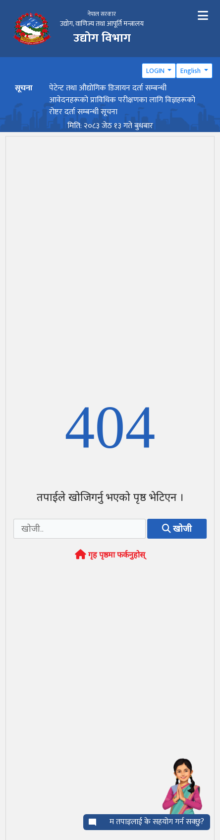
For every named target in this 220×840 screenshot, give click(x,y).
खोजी (177, 530)
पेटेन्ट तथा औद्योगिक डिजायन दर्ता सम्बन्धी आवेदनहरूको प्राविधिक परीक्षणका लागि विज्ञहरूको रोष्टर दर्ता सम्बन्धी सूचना (122, 100)
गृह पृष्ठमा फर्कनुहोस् (110, 556)
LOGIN (156, 70)
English (191, 70)
